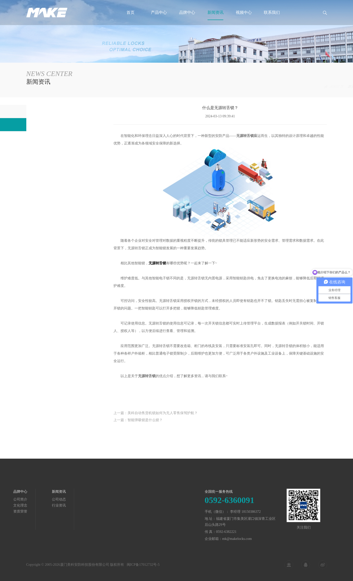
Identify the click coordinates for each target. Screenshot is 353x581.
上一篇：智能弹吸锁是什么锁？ (138, 424)
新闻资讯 (215, 12)
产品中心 (159, 12)
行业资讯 (320, 87)
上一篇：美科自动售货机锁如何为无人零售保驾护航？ (155, 417)
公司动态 (38, 111)
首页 (131, 12)
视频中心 (244, 12)
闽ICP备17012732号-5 (143, 567)
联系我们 (272, 12)
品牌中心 (187, 12)
